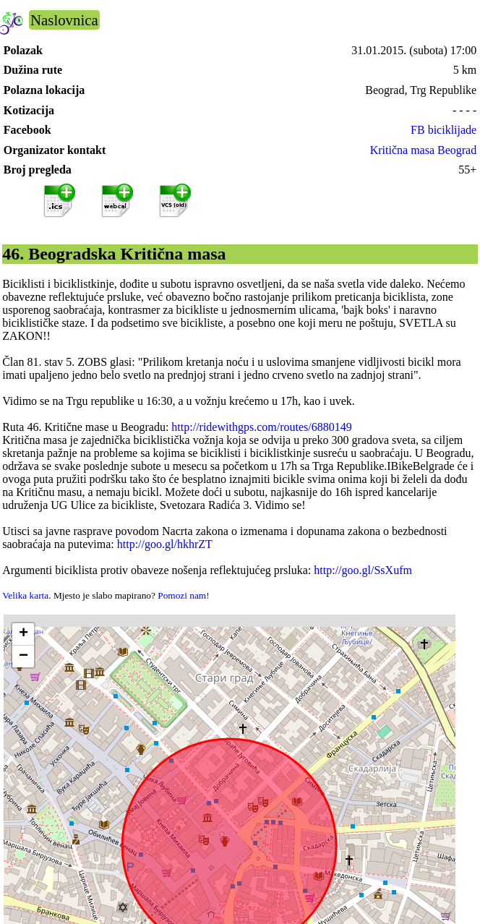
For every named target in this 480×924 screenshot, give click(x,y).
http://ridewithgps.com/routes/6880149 (261, 427)
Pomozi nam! (183, 595)
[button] (23, 634)
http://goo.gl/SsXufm (363, 570)
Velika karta (25, 595)
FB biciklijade (443, 130)
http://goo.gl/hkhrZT (165, 544)
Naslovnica (64, 20)
